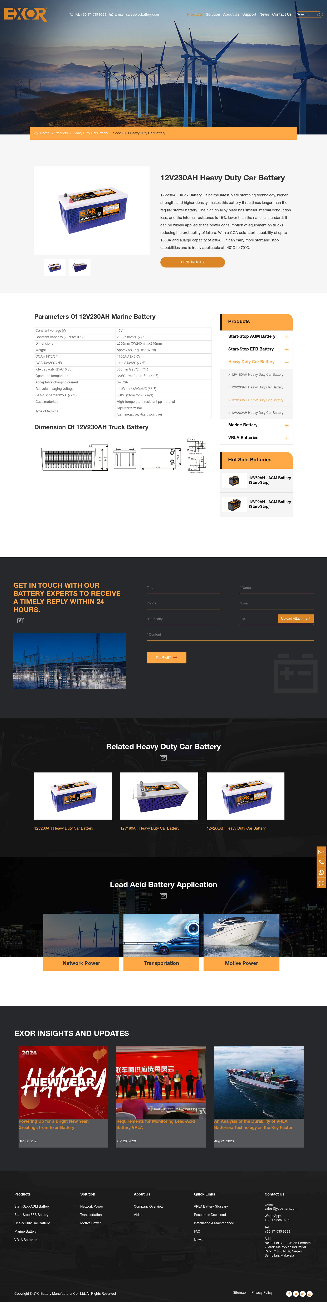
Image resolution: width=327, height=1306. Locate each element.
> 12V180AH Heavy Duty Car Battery (255, 374)
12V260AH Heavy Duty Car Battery (236, 833)
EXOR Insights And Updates (78, 1039)
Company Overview (148, 1210)
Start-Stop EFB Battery (251, 350)
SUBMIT (167, 657)
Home (44, 133)
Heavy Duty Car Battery (90, 133)
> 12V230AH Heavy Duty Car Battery (255, 400)
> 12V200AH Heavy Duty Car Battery (255, 387)
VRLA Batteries (243, 438)
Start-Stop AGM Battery (251, 337)
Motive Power (241, 968)
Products (195, 14)
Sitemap (240, 1297)
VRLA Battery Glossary (211, 1210)
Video (138, 1219)
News (264, 14)
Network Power (81, 968)
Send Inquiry (192, 262)
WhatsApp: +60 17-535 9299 (277, 1222)
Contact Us (282, 14)
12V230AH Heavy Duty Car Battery (139, 133)
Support (249, 14)
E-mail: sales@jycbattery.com (134, 14)
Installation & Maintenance (214, 1227)
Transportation (161, 968)
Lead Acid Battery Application (163, 890)
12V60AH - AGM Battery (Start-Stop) (270, 480)
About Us (231, 14)
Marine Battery (242, 425)
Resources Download (210, 1219)
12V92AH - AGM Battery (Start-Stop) (270, 504)
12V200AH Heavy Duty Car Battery (63, 833)
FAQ (197, 1235)
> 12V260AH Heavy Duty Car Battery (255, 413)
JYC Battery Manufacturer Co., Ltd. (59, 1298)
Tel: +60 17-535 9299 (88, 14)
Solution (213, 14)
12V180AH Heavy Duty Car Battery (149, 833)
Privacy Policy (262, 1297)
